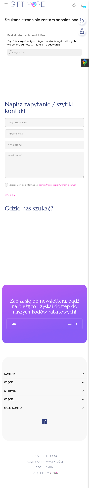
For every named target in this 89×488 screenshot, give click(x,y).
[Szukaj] (44, 52)
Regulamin (44, 467)
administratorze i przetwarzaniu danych (57, 185)
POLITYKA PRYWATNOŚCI (44, 461)
